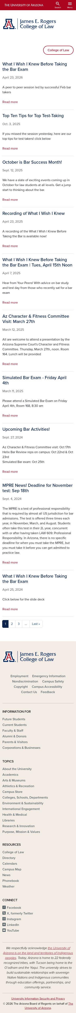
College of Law (58, 50)
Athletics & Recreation (18, 786)
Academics (10, 775)
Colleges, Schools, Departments (25, 798)
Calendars (9, 864)
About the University (17, 769)
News (6, 875)
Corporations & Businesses (21, 748)
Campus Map (11, 869)
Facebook (14, 908)
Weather (8, 886)
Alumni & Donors (14, 736)
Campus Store (12, 792)
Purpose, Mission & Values (21, 832)
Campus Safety (53, 681)
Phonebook (10, 881)
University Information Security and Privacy (38, 998)
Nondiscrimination (25, 681)
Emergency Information (48, 676)
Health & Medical (14, 815)
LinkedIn (13, 925)
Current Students (14, 725)
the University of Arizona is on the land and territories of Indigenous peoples (38, 953)
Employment (19, 676)
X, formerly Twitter (20, 913)
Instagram (14, 919)
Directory (8, 858)
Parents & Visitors (15, 742)
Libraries (8, 820)
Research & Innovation (18, 826)
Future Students (13, 719)
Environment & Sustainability (22, 803)
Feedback (48, 692)
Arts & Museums (13, 780)
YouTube (13, 931)
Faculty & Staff (12, 731)
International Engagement (21, 809)
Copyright (21, 687)
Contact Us (29, 692)
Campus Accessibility (47, 687)
